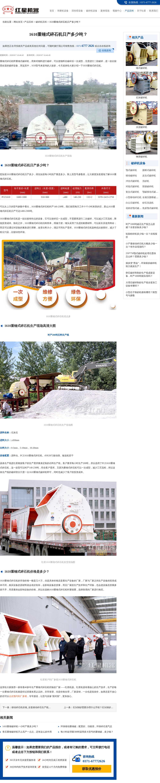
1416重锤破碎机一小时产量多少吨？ (20, 726)
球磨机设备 (62, 11)
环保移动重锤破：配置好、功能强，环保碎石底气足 (86, 726)
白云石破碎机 (132, 203)
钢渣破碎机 (141, 156)
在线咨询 (106, 50)
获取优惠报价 (91, 769)
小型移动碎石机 (133, 197)
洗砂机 (145, 181)
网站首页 (18, 22)
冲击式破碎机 (132, 181)
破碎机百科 (41, 22)
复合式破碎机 (132, 192)
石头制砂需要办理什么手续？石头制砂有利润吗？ (97, 707)
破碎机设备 (91, 11)
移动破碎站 (131, 175)
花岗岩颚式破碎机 (135, 208)
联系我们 (153, 11)
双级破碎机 (148, 186)
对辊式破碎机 (132, 186)
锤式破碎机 (141, 68)
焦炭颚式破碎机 (150, 208)
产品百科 (129, 11)
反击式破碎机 (149, 175)
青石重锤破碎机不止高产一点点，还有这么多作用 (27, 732)
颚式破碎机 (131, 170)
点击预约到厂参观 (18, 696)
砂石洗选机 (148, 203)
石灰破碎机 (141, 97)
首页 (52, 11)
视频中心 (117, 11)
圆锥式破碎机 (149, 170)
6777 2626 (85, 45)
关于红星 (141, 11)
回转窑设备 (77, 11)
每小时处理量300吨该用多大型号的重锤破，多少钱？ (87, 732)
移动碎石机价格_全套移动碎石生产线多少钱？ (34, 707)
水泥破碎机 (141, 127)
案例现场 (104, 11)
